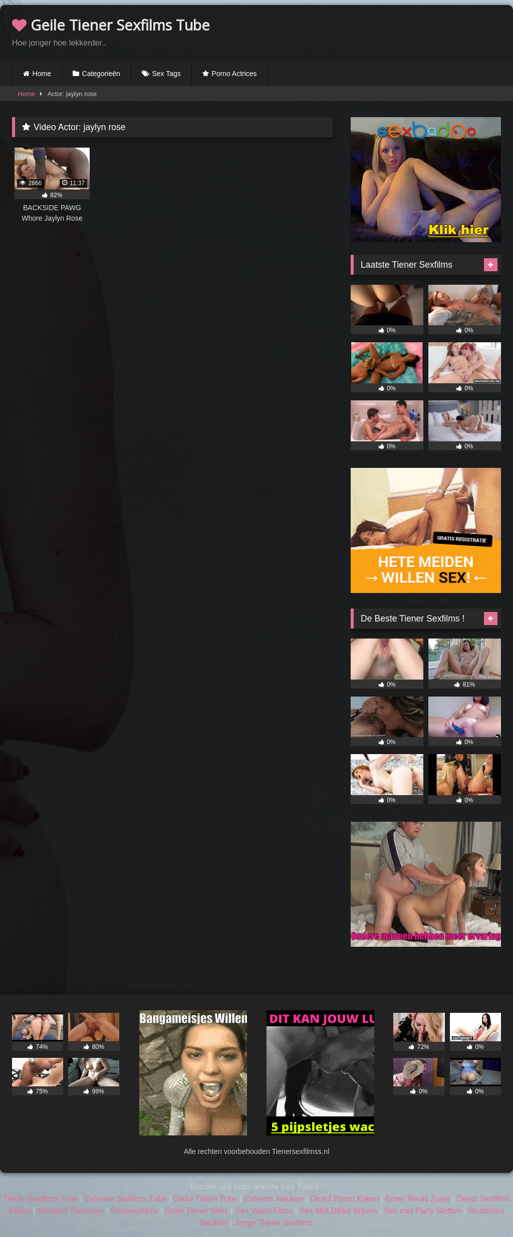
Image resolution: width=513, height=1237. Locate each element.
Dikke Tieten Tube (205, 1198)
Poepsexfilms (134, 1210)
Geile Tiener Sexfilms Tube (111, 25)
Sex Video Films (264, 1210)
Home (42, 74)
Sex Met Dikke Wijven (338, 1210)
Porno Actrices (233, 74)
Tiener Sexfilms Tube (40, 1198)
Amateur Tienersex (70, 1210)
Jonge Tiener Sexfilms (273, 1222)
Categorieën (101, 74)
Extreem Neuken (274, 1198)
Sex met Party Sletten (422, 1210)
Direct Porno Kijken (344, 1198)
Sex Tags (166, 74)
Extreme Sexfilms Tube (126, 1198)
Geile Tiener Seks (196, 1210)
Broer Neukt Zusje (417, 1198)
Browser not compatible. (384, 32)
